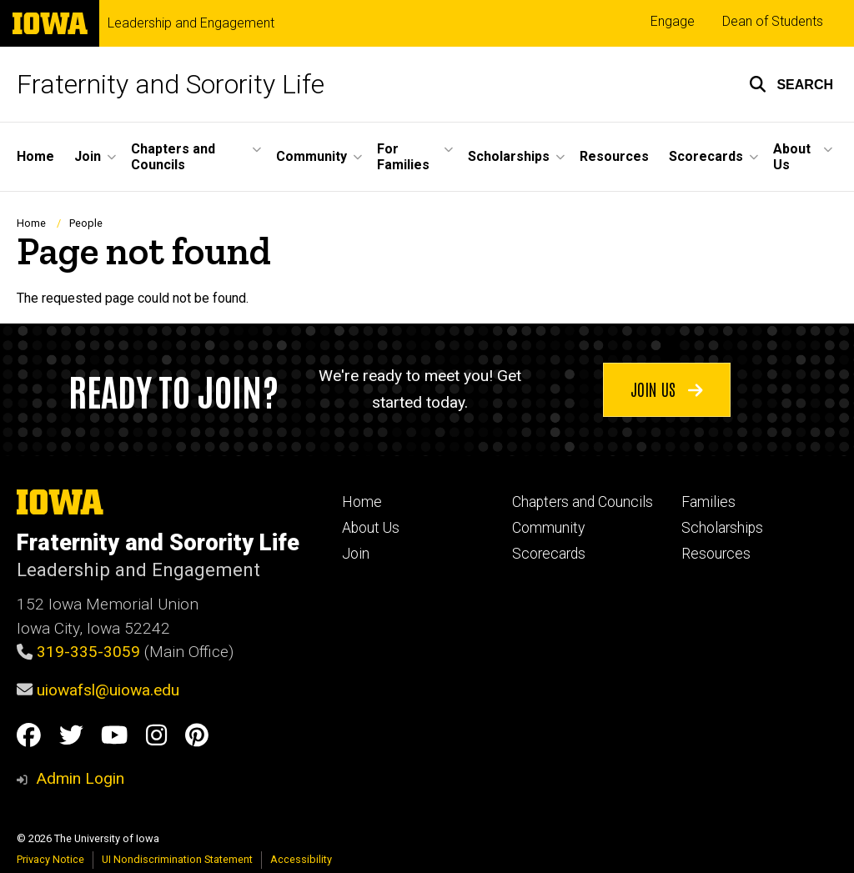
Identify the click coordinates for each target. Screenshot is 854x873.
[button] (791, 84)
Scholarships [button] (509, 156)
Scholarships (722, 527)
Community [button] (311, 156)
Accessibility (301, 859)
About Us (370, 527)
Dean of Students (772, 21)
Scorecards (548, 553)
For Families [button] (403, 157)
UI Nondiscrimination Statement (177, 859)
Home (35, 156)
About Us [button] (792, 157)
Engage (673, 21)
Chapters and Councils (582, 502)
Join (355, 553)
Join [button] (87, 156)
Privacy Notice (50, 859)
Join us (666, 388)
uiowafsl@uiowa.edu (108, 690)
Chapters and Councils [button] (173, 157)
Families (708, 502)
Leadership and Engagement (191, 23)
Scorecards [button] (706, 156)
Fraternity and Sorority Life (170, 84)
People (86, 223)
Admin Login (80, 778)
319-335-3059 (88, 651)
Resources (614, 156)
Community (548, 527)
